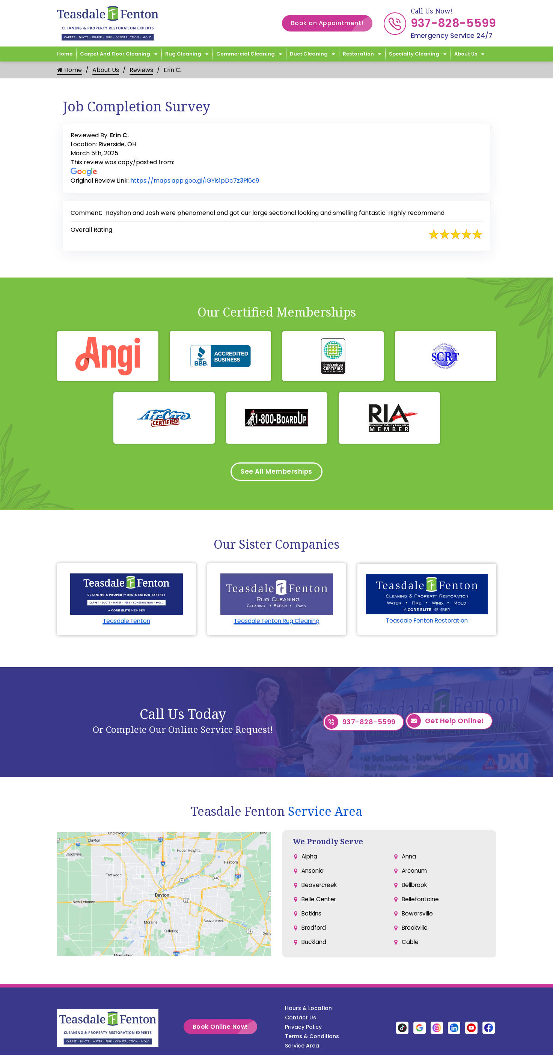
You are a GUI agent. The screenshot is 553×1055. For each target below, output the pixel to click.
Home (64, 53)
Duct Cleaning (309, 53)
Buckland (314, 949)
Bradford (314, 934)
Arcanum (415, 874)
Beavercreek (320, 889)
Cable (410, 949)
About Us (465, 53)
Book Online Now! (225, 1029)
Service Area (325, 813)
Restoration (358, 53)
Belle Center (319, 904)
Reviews (141, 70)
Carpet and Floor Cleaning (115, 53)
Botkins (312, 919)
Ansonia (313, 874)
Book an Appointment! (331, 23)
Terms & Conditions (312, 1038)
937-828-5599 (453, 23)
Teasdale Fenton (126, 622)
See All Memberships (276, 472)
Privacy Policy (303, 1029)
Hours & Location (308, 1010)
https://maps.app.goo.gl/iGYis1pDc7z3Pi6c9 (194, 180)
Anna (409, 859)
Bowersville (418, 919)
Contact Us (300, 1019)
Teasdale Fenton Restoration (427, 622)
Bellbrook (416, 889)
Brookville (416, 934)
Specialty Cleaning (414, 53)
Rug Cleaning (183, 53)
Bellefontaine (421, 904)
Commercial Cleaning (245, 53)
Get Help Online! (445, 724)
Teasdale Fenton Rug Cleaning (276, 622)
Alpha (310, 859)
